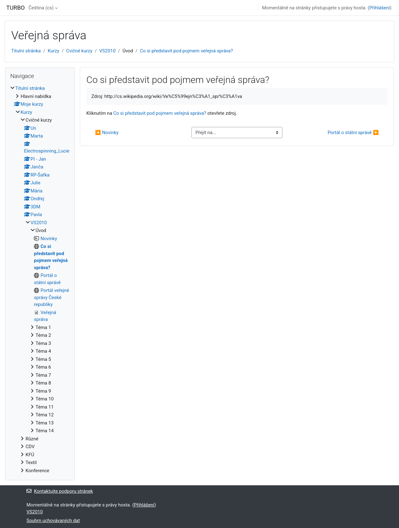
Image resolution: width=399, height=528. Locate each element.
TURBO (15, 7)
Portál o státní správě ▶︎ (353, 132)
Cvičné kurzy (79, 51)
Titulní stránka (26, 51)
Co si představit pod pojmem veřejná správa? (186, 51)
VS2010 (107, 51)
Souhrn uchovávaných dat (53, 520)
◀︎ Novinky (106, 132)
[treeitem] (40, 279)
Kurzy (53, 51)
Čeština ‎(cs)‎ (40, 8)
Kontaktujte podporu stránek (59, 491)
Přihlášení (379, 8)
